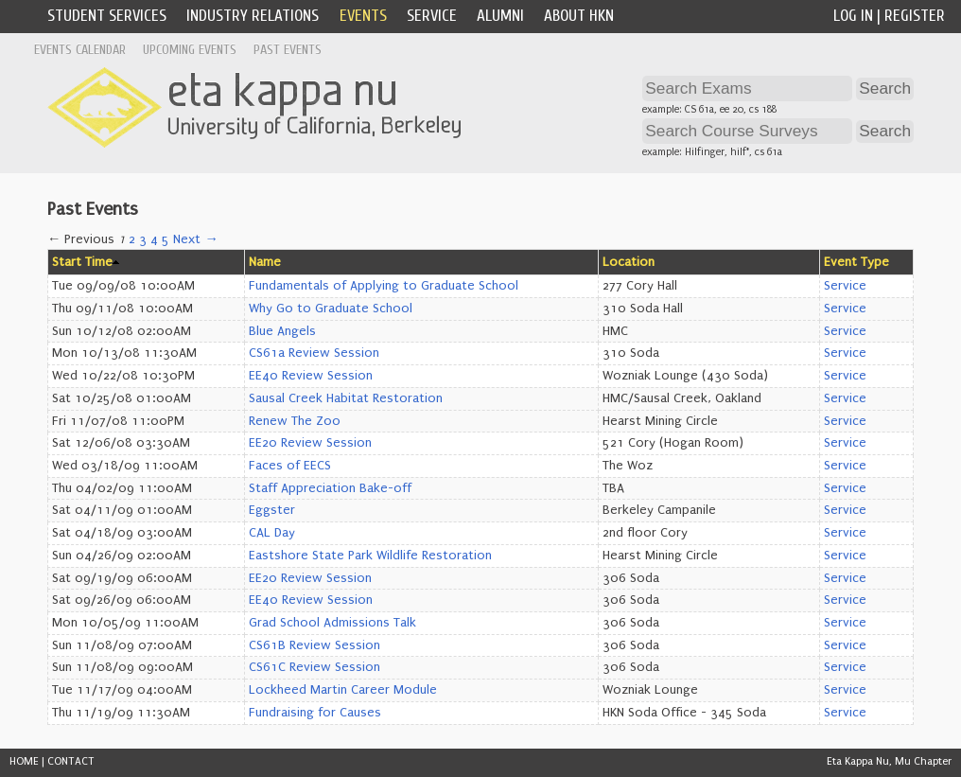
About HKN (579, 16)
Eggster (272, 510)
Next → (195, 239)
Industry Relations (252, 16)
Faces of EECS (290, 465)
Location (629, 262)
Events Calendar (80, 50)
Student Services (106, 16)
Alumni (500, 16)
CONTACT (71, 761)
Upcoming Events (189, 50)
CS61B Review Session (314, 645)
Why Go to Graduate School (330, 308)
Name (265, 262)
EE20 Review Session (310, 442)
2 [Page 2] (132, 239)
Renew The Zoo (295, 421)
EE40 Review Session (311, 375)
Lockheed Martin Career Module (343, 690)
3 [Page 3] (143, 239)
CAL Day (272, 532)
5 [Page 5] (165, 239)
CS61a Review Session (314, 353)
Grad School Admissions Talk (332, 622)
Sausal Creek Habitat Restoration (346, 398)
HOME (24, 761)
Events (363, 16)
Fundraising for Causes (315, 712)
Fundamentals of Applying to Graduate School (383, 285)
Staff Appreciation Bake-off (330, 488)
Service (432, 16)
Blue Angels (282, 331)
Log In (853, 16)
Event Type (856, 262)
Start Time (82, 262)
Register (914, 16)
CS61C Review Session (314, 667)
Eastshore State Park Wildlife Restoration (370, 555)
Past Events (287, 50)
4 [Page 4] (154, 239)
